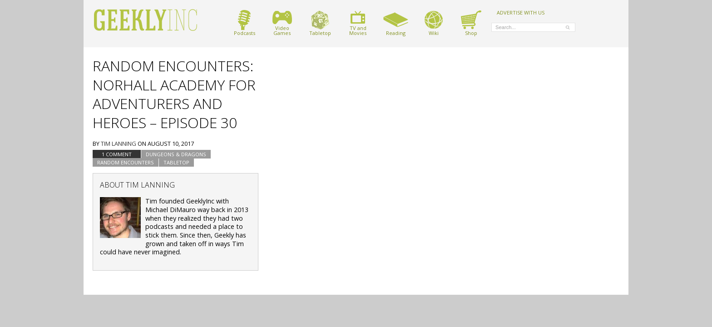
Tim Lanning (118, 143)
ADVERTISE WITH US (520, 12)
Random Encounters (125, 162)
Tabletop (320, 23)
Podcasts (244, 23)
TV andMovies (357, 23)
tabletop (176, 162)
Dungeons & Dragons (176, 154)
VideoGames (282, 23)
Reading (395, 23)
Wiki (434, 23)
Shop (471, 23)
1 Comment (117, 154)
